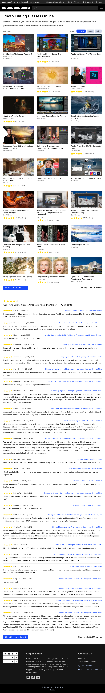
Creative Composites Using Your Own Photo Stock (86, 117)
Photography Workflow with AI (49, 178)
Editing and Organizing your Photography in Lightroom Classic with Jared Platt (73, 369)
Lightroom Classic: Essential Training (51, 116)
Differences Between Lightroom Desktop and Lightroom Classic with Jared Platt (73, 493)
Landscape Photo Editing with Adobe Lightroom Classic (18, 147)
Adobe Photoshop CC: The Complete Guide (86, 147)
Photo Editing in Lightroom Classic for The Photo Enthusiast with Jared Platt (74, 381)
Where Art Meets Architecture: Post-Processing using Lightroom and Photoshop (51, 212)
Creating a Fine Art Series (13, 116)
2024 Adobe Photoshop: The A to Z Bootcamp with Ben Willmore (78, 323)
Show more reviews (15, 637)
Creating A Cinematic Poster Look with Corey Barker (83, 311)
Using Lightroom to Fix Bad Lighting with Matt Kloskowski (81, 357)
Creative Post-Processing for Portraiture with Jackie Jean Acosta (78, 545)
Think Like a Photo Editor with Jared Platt (87, 481)
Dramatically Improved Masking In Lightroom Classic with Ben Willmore (76, 391)
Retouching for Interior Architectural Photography (17, 179)
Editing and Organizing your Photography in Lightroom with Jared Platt (76, 409)
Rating (98, 31)
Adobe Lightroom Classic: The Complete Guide (49, 55)
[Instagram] (38, 677)
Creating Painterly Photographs (49, 86)
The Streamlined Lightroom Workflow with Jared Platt (82, 421)
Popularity (81, 31)
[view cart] (77, 2)
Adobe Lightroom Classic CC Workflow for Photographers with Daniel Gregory (73, 335)
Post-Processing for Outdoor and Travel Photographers (16, 211)
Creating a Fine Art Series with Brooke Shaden (85, 566)
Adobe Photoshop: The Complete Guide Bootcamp (84, 211)
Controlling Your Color (80, 244)
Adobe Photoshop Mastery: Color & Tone (51, 245)
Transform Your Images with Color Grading (16, 245)
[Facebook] (33, 677)
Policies (52, 690)
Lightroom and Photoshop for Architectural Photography (82, 277)
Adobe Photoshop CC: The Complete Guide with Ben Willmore (79, 600)
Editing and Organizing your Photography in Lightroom (14, 87)
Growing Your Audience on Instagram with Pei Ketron (82, 345)
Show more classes (15, 287)
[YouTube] (28, 677)
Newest (90, 31)
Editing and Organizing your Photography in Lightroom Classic (50, 147)
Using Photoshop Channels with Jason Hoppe (85, 469)
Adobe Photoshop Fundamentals (84, 86)
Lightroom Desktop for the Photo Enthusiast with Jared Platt (80, 588)
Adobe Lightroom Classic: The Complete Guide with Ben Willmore (78, 554)
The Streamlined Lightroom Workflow (86, 178)
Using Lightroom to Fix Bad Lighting (17, 276)
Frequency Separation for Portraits (51, 276)
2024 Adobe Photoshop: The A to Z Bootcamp (17, 55)
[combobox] (65, 8)
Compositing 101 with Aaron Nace (89, 459)
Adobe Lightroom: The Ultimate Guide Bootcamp (86, 55)
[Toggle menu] (101, 8)
